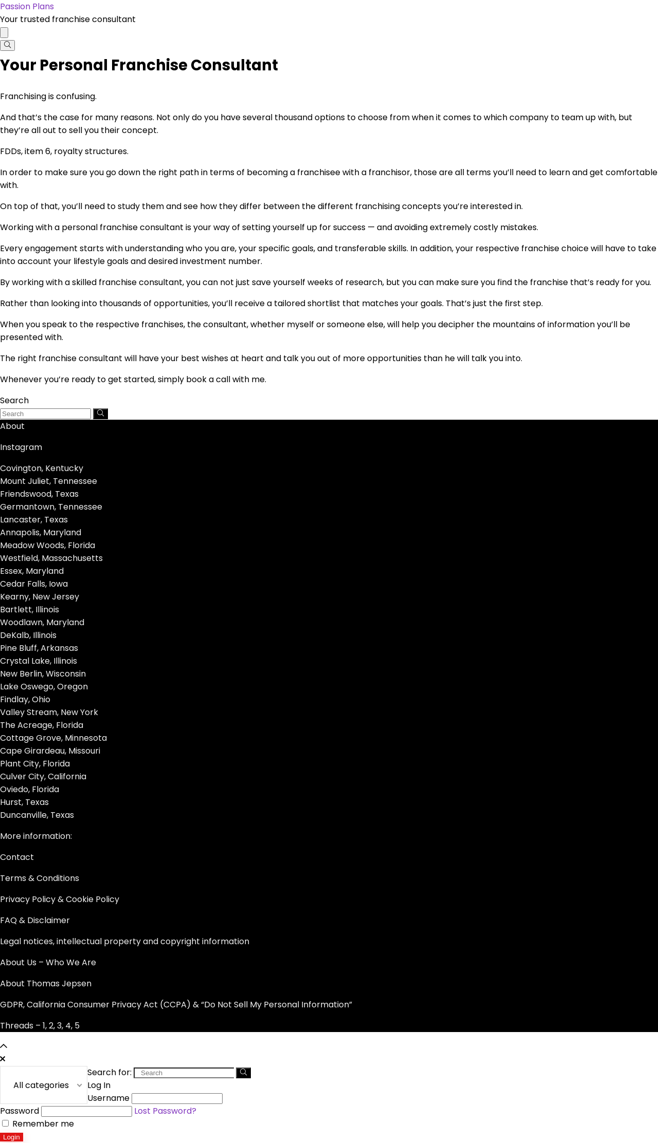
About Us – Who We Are (48, 962)
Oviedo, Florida (29, 789)
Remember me (38, 1124)
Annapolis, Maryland (40, 532)
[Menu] (4, 32)
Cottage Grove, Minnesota (53, 738)
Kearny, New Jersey (39, 597)
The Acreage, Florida (41, 725)
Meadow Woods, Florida (47, 545)
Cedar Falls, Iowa (34, 584)
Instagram (21, 447)
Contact (17, 857)
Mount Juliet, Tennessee (48, 481)
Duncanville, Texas (37, 815)
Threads (16, 1026)
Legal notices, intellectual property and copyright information (124, 941)
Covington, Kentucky (41, 468)
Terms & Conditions (39, 878)
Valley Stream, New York (49, 712)
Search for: (109, 1072)
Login (11, 1137)
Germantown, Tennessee (51, 507)
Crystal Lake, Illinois (38, 661)
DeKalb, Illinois (28, 635)
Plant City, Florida (35, 764)
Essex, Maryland (32, 571)
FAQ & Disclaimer (35, 920)
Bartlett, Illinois (29, 609)
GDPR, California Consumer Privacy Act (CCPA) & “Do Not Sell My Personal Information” (176, 1004)
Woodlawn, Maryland (42, 622)
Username (108, 1098)
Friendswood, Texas (39, 494)
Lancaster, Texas (34, 520)
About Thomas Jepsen (46, 983)
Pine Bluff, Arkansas (39, 648)
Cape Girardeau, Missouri (50, 751)
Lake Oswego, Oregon (44, 686)
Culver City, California (43, 776)
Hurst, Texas (24, 802)
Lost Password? (165, 1111)
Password (19, 1111)
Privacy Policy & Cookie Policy (59, 899)
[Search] (7, 45)
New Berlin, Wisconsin (43, 674)
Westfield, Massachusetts (51, 558)
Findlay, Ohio (25, 699)
